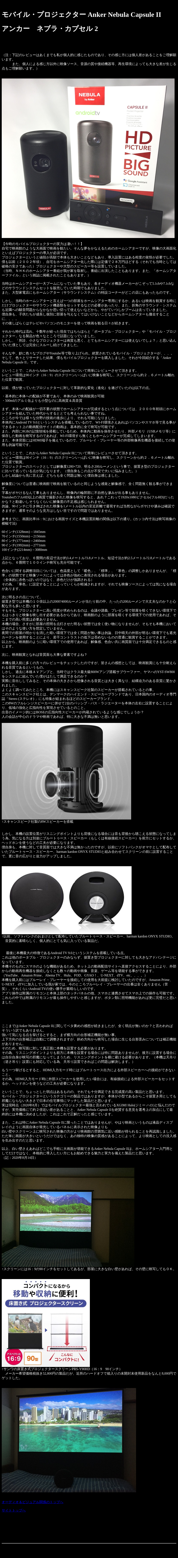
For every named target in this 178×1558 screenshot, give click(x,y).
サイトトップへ (14, 1510)
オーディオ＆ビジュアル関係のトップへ (32, 1502)
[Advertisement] (79, 1530)
